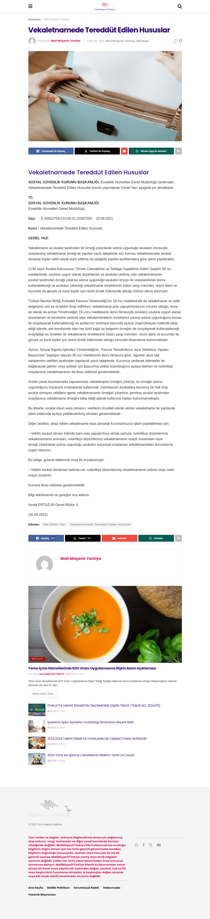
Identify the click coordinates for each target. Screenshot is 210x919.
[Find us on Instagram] (136, 845)
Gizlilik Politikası (58, 888)
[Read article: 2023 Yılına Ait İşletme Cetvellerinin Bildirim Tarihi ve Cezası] (36, 759)
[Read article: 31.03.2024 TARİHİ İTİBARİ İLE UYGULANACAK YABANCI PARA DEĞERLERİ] (36, 743)
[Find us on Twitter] (151, 845)
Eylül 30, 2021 (95, 41)
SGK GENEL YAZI (54, 524)
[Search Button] (180, 6)
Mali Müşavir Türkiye (56, 19)
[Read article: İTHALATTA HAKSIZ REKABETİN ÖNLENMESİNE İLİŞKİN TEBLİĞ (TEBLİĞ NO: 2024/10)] (36, 710)
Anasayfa (34, 19)
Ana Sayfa (35, 888)
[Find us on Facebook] (143, 845)
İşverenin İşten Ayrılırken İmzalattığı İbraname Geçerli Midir (91, 722)
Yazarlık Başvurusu (42, 895)
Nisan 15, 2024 (56, 727)
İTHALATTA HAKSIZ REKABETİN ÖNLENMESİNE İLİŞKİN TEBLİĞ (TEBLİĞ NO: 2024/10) (104, 705)
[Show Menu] (30, 6)
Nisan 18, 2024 (75, 674)
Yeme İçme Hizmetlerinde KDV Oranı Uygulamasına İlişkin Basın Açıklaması (92, 668)
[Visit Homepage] (105, 6)
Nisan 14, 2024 (56, 760)
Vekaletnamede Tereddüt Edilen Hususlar (100, 524)
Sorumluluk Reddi (86, 888)
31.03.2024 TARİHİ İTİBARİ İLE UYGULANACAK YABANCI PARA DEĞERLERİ (97, 739)
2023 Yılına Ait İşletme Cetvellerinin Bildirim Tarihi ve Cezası (91, 755)
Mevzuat (142, 41)
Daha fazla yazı (44, 693)
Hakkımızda (111, 888)
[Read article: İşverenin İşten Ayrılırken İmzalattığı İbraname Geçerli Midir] (36, 726)
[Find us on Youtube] (159, 845)
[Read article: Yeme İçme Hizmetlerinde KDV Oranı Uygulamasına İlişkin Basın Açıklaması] (105, 624)
